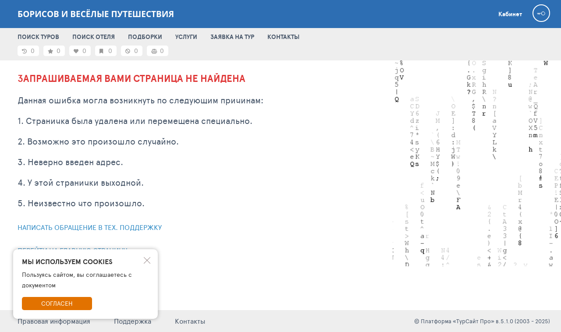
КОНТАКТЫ (283, 36)
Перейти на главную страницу (72, 250)
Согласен (57, 303)
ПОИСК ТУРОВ (38, 36)
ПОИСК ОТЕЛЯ (93, 36)
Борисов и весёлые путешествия (96, 14)
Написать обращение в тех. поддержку (90, 227)
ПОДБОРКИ (145, 36)
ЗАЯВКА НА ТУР (232, 36)
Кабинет (510, 14)
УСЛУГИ (186, 36)
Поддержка (132, 321)
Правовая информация (54, 321)
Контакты (190, 321)
